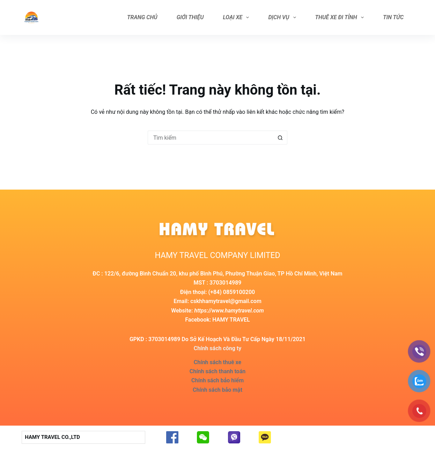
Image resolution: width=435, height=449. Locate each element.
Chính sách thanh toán (217, 371)
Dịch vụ (283, 17)
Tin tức (393, 17)
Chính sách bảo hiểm (217, 380)
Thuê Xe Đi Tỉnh (341, 17)
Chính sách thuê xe (217, 362)
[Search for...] (210, 138)
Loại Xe (237, 17)
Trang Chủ (142, 17)
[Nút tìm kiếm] (280, 138)
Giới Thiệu (190, 17)
